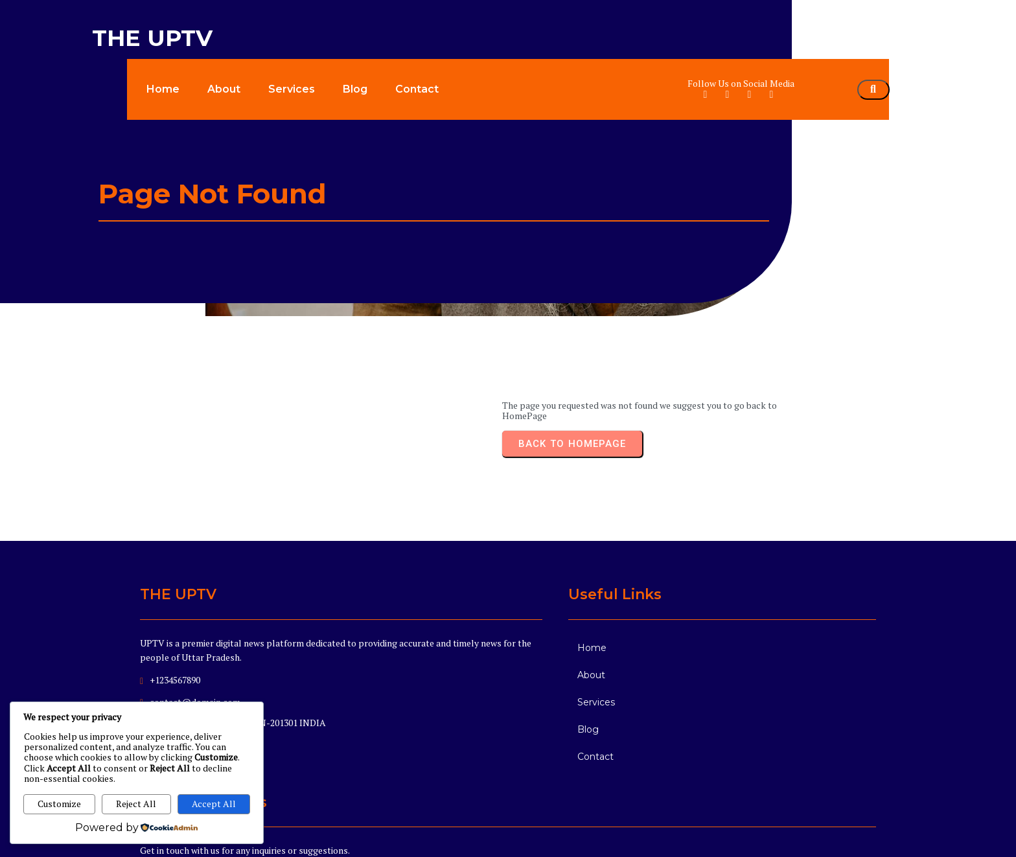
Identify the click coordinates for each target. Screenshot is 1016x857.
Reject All (136, 803)
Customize (59, 803)
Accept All (214, 803)
